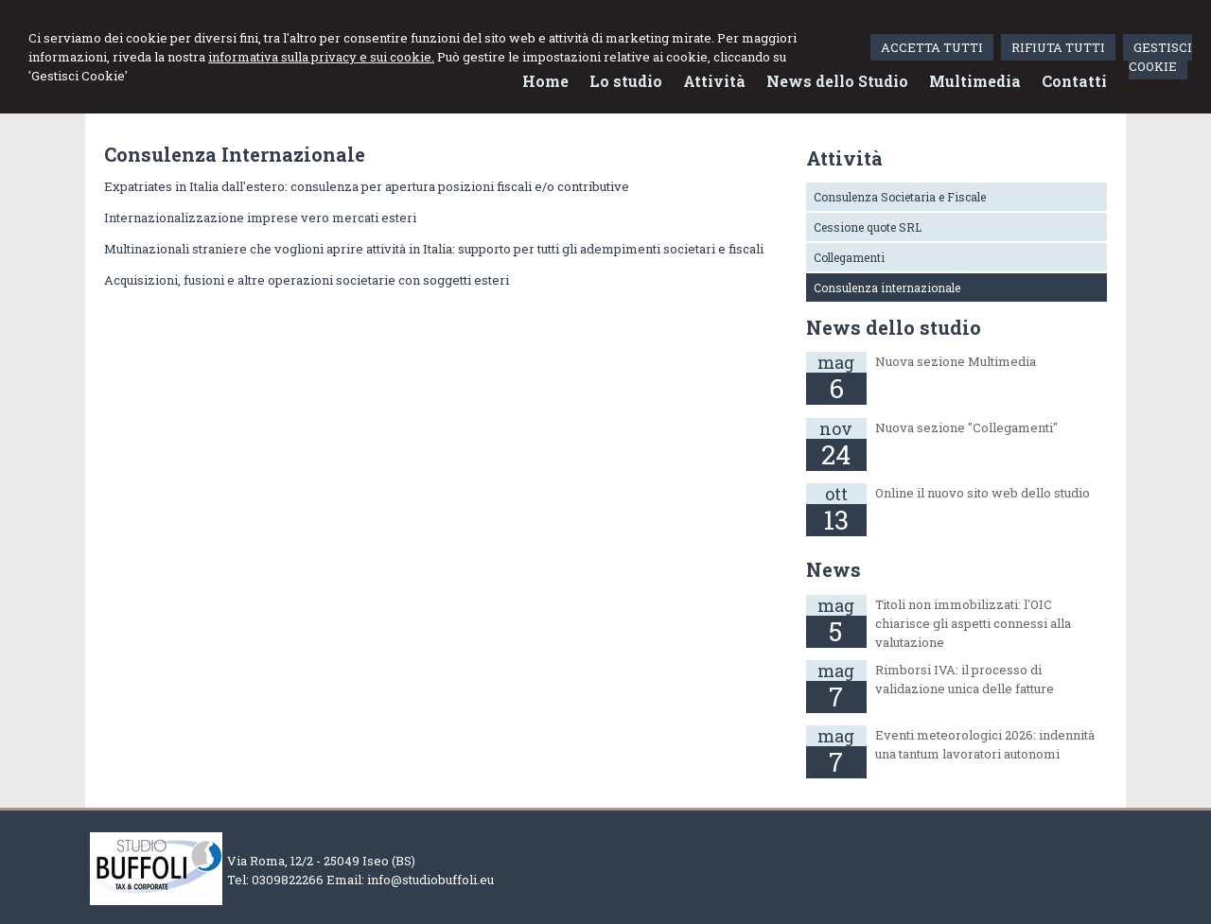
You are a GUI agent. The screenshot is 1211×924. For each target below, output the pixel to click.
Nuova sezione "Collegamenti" (966, 427)
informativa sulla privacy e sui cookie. (321, 56)
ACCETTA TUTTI (932, 47)
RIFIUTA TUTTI (1058, 47)
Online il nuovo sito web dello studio (982, 492)
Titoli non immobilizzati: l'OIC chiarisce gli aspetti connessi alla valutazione (973, 623)
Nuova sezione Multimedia (955, 361)
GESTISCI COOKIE (1160, 57)
